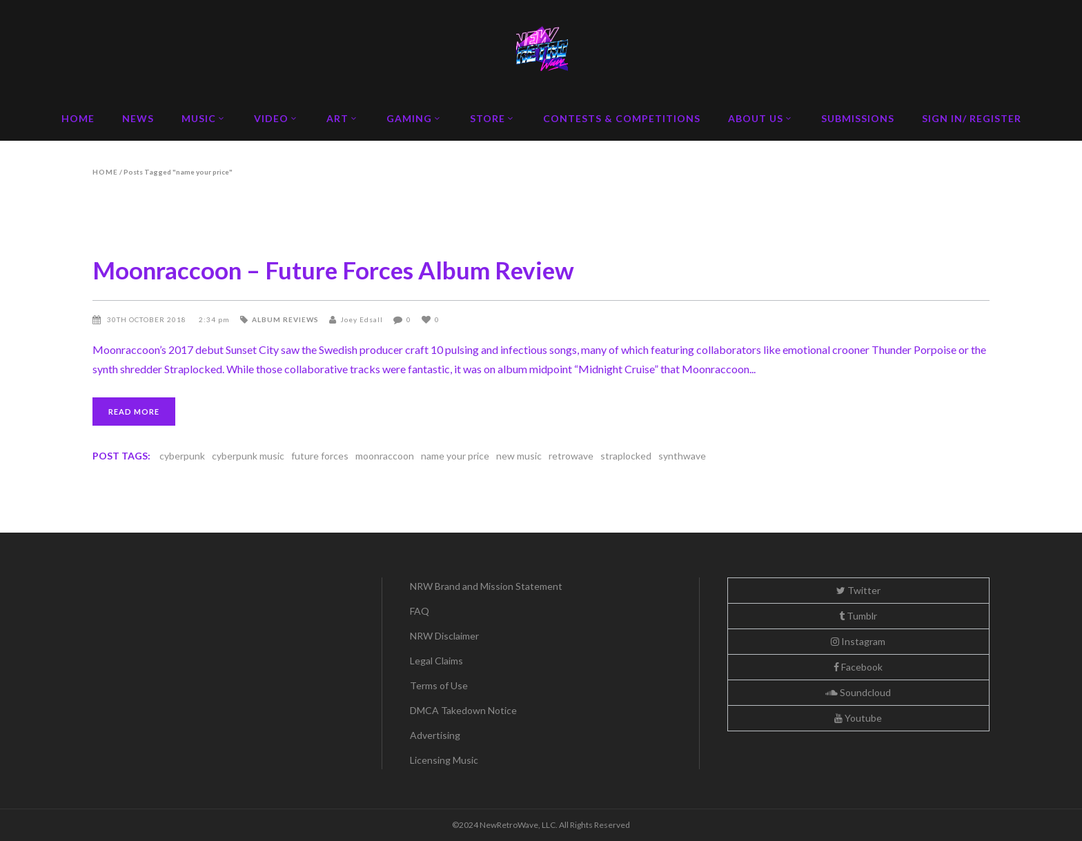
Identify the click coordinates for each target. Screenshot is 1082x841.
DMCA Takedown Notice (463, 710)
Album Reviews (285, 319)
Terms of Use (439, 685)
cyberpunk (182, 456)
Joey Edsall (361, 319)
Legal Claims (436, 660)
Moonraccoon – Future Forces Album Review (333, 269)
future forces (319, 456)
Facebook (858, 667)
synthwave (682, 456)
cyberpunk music (248, 456)
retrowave (571, 456)
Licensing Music (444, 760)
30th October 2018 (147, 319)
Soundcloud (858, 692)
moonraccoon (384, 456)
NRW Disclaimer (444, 636)
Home (105, 171)
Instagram (858, 641)
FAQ (419, 611)
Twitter (858, 590)
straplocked (625, 456)
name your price (455, 456)
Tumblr (858, 616)
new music (519, 456)
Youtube (858, 718)
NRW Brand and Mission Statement (486, 586)
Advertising (435, 735)
